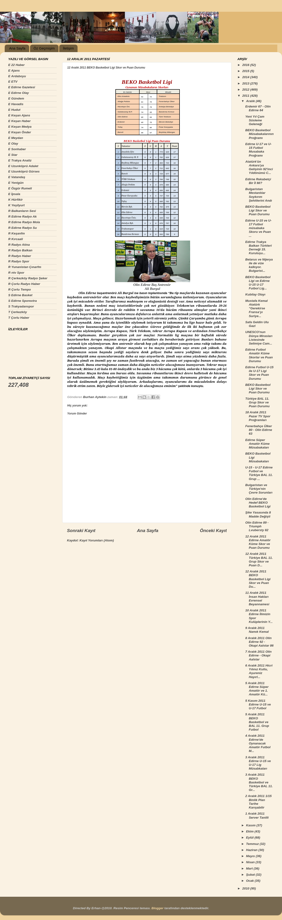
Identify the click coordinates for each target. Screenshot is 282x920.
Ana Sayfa (17, 48)
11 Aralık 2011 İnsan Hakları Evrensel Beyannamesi (257, 598)
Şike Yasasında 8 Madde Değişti (258, 514)
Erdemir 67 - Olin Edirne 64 (258, 108)
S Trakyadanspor (21, 306)
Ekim (250, 831)
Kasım (251, 825)
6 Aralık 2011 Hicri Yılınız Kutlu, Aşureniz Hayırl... (259, 671)
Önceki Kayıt (213, 530)
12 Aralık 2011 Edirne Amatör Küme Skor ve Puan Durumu (258, 542)
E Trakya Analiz (19, 160)
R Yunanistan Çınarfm (24, 267)
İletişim (68, 48)
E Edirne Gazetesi (21, 87)
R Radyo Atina (19, 244)
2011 (246, 95)
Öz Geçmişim (44, 48)
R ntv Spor (16, 272)
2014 (246, 77)
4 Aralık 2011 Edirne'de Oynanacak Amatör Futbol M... (257, 743)
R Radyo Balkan (20, 250)
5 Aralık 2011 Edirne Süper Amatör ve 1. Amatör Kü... (257, 688)
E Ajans (14, 70)
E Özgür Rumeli (20, 188)
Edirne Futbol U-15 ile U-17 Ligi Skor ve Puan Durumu (259, 372)
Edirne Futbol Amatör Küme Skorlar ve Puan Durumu (259, 355)
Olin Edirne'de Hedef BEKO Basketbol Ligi (257, 502)
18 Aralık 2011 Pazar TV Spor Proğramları (257, 416)
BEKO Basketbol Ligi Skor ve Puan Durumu (257, 210)
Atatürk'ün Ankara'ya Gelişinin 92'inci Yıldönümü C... (259, 167)
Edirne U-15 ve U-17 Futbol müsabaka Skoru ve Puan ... (258, 228)
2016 (246, 65)
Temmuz (253, 844)
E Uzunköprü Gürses (24, 171)
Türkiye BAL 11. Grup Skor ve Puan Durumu (257, 402)
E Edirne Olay (18, 93)
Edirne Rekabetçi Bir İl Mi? (258, 181)
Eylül (250, 837)
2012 (246, 89)
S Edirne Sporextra (22, 301)
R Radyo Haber (19, 256)
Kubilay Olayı (255, 294)
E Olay (13, 143)
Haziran (252, 850)
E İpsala (14, 194)
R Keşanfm (16, 233)
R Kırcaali (15, 239)
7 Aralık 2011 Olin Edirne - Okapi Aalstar (258, 655)
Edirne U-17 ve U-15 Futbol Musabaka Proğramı (258, 149)
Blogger (157, 908)
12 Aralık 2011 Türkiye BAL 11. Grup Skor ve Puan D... (259, 559)
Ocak (250, 880)
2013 (246, 83)
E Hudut (14, 109)
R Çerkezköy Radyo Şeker (27, 278)
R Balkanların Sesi (22, 211)
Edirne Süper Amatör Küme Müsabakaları (257, 443)
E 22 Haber (16, 65)
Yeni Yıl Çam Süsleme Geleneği (254, 120)
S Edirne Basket (20, 295)
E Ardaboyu (17, 76)
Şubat (251, 874)
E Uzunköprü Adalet (23, 166)
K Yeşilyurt (16, 205)
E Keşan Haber (19, 121)
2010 (246, 888)
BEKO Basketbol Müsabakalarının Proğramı (259, 133)
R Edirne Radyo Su (22, 228)
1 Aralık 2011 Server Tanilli (257, 815)
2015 (246, 71)
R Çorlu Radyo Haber (24, 284)
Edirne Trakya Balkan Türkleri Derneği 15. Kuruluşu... (258, 247)
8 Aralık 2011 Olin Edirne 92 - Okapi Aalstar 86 (259, 641)
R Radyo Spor (18, 261)
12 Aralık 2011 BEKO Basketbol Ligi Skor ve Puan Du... (257, 579)
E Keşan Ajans (19, 115)
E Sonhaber (17, 149)
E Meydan (15, 138)
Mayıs (251, 856)
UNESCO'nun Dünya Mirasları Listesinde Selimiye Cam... (259, 337)
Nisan (251, 862)
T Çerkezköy (17, 312)
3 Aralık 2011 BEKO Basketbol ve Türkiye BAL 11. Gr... (259, 782)
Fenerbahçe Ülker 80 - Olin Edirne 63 (258, 429)
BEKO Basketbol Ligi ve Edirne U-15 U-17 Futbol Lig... (257, 282)
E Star (12, 155)
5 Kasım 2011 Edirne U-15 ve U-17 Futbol (258, 704)
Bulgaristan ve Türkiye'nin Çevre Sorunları (259, 488)
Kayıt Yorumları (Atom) (96, 540)
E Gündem (16, 98)
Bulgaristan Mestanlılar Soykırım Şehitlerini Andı (258, 194)
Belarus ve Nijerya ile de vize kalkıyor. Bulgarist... (259, 265)
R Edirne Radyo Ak (22, 216)
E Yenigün (16, 182)
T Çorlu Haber (18, 317)
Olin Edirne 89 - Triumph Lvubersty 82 (257, 526)
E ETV (12, 81)
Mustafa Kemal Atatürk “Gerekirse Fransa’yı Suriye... (256, 308)
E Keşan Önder (19, 132)
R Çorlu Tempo (19, 289)
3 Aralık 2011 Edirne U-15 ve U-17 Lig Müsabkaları (258, 762)
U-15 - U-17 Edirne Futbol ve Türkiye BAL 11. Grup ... (259, 473)
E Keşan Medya (19, 126)
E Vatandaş (16, 177)
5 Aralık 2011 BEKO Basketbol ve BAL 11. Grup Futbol (257, 722)
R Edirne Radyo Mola (24, 222)
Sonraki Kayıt (81, 530)
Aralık (251, 101)
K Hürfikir (15, 199)
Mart (250, 868)
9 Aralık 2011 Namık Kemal (257, 629)
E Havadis (16, 104)
